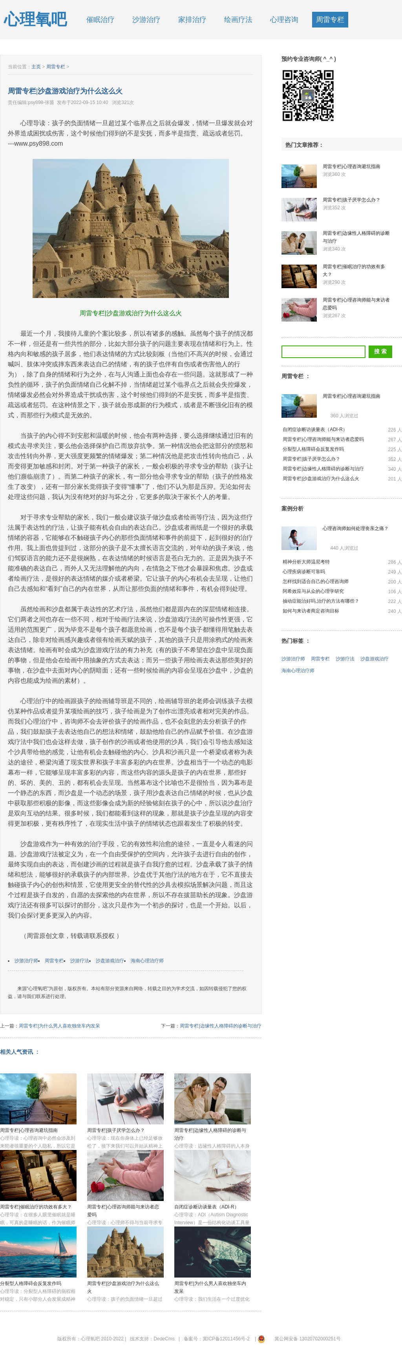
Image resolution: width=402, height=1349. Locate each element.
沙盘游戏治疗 (110, 960)
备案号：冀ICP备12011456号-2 (217, 1339)
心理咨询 (284, 20)
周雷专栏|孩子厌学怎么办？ (116, 1130)
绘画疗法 (238, 20)
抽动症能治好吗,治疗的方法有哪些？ (321, 601)
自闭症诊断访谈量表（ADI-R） (206, 1207)
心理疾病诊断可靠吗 (304, 571)
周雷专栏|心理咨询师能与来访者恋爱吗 (323, 439)
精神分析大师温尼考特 (306, 562)
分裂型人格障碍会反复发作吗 (30, 1283)
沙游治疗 (146, 20)
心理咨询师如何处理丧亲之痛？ (356, 528)
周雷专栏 (330, 20)
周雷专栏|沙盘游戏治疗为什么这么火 (321, 478)
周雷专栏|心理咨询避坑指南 (29, 1130)
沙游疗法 (79, 960)
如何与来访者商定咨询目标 (311, 611)
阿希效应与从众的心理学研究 (313, 591)
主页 (36, 66)
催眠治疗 (100, 20)
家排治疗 (192, 20)
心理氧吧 (35, 19)
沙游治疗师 (26, 960)
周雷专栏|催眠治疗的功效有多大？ (36, 1207)
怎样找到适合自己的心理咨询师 (316, 581)
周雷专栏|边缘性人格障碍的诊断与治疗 (220, 1026)
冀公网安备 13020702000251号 (307, 1339)
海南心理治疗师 (147, 960)
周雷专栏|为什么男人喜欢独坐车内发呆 (59, 1026)
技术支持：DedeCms (152, 1339)
